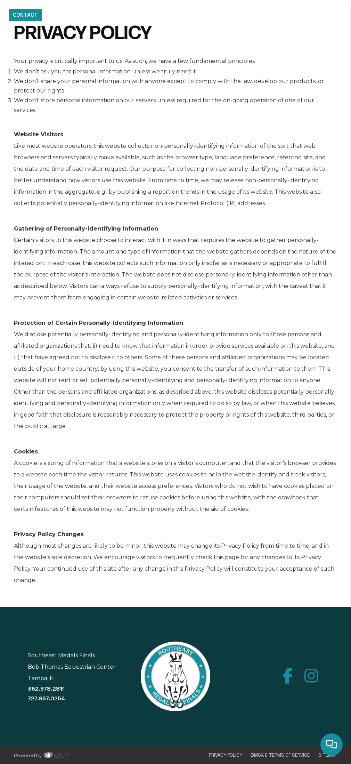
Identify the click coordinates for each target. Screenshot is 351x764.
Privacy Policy (225, 755)
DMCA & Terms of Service (280, 755)
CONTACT (25, 14)
